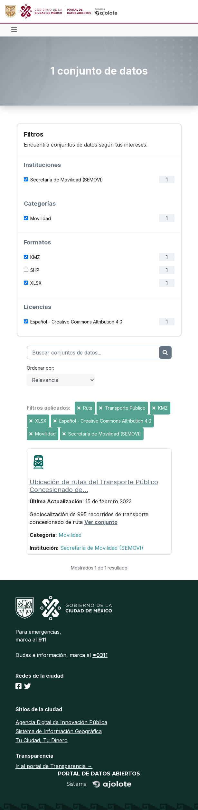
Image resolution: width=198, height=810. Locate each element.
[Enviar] (165, 352)
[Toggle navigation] (14, 30)
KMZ (35, 257)
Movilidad (40, 218)
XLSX (36, 283)
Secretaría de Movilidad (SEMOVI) (66, 179)
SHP (34, 270)
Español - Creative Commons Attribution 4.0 (76, 321)
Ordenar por (40, 368)
